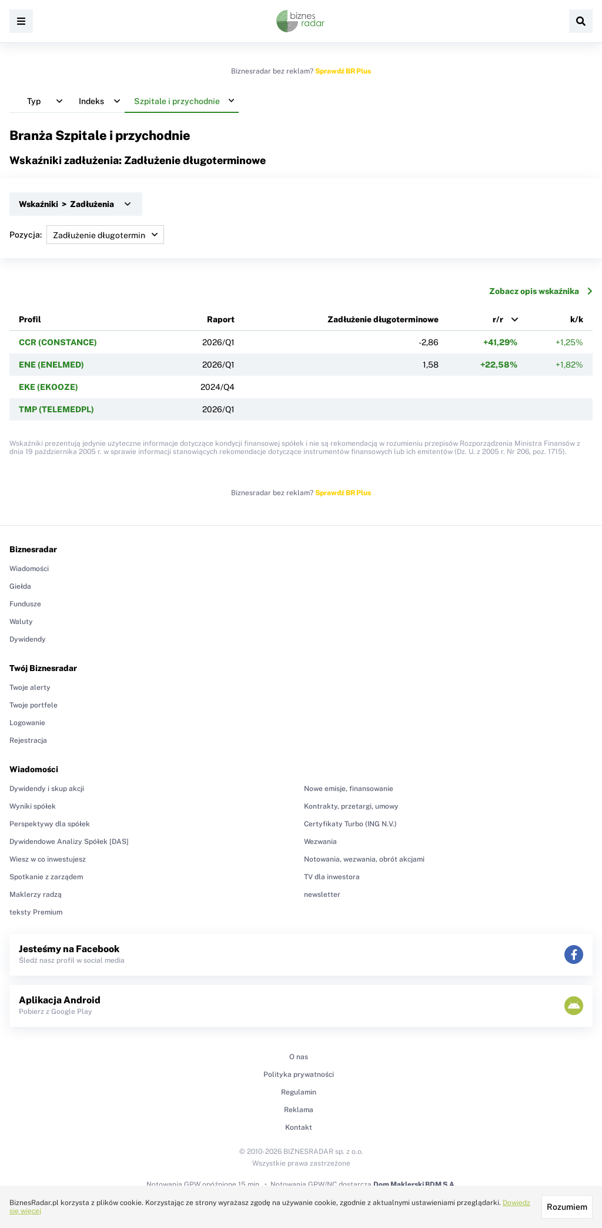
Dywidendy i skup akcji (46, 789)
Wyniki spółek (32, 806)
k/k (576, 319)
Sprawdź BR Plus (343, 71)
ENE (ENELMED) (51, 364)
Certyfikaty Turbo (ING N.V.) (350, 824)
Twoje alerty (30, 687)
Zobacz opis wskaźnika (541, 291)
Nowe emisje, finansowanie (348, 789)
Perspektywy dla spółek (49, 824)
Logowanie (27, 723)
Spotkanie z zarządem (46, 877)
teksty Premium (35, 912)
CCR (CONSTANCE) (58, 342)
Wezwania (320, 841)
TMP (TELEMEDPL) (56, 409)
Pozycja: (86, 234)
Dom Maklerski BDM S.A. (414, 1184)
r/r (498, 319)
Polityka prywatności (298, 1074)
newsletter (322, 894)
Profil (30, 319)
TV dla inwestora (332, 877)
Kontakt (298, 1127)
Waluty (21, 622)
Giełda (20, 586)
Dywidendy (27, 639)
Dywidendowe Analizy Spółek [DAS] (69, 841)
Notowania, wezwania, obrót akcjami (364, 859)
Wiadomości (29, 569)
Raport (221, 319)
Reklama (298, 1110)
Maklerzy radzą (35, 894)
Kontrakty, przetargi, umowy (351, 806)
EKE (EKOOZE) (48, 387)
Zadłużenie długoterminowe (383, 319)
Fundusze (25, 604)
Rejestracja (28, 740)
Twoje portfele (33, 705)
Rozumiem (567, 1207)
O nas (298, 1057)
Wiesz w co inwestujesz (47, 859)
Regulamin (298, 1092)
